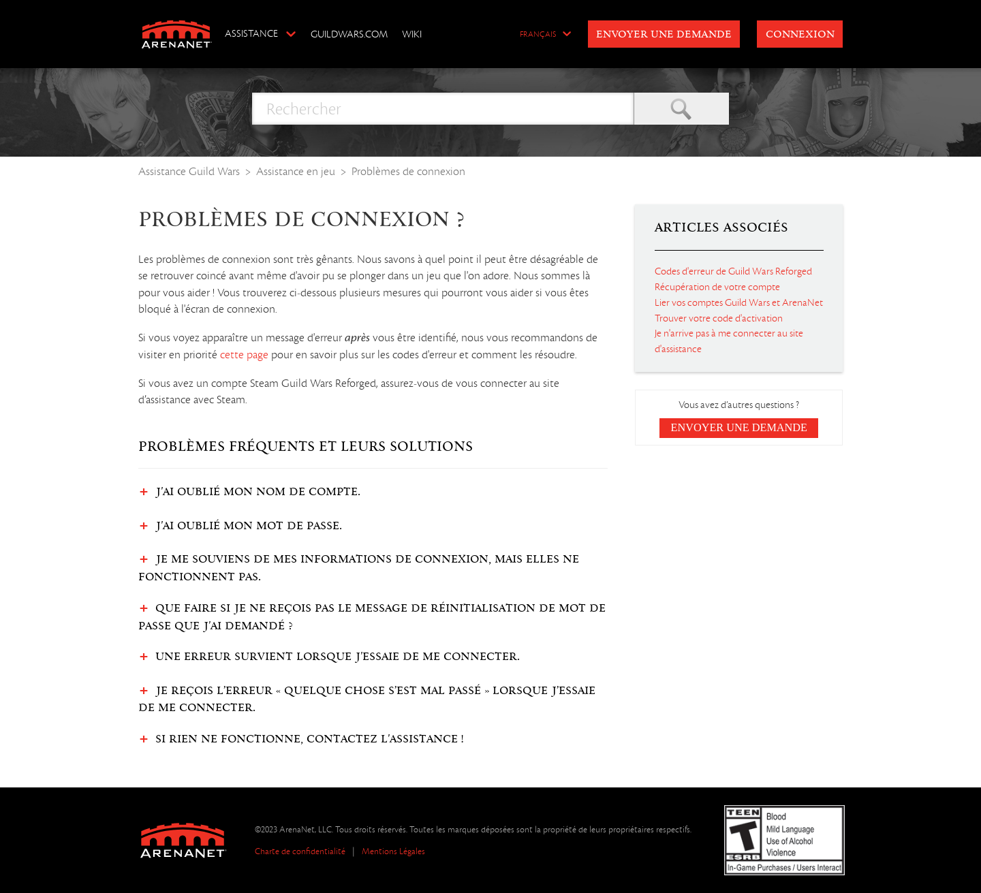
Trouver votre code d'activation (719, 318)
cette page (244, 355)
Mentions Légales (393, 851)
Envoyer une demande (664, 35)
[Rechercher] (443, 109)
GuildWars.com (349, 34)
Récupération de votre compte (717, 287)
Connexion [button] (800, 35)
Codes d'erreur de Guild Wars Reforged (733, 271)
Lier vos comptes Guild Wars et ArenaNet (739, 302)
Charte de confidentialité (300, 851)
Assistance (251, 33)
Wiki (412, 34)
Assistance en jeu (295, 171)
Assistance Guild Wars (189, 171)
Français (538, 35)
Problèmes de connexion (408, 171)
